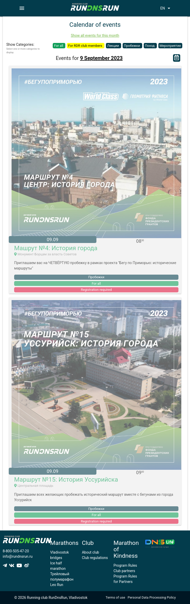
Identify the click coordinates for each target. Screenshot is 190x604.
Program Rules (125, 565)
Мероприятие (170, 46)
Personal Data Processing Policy (152, 597)
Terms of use (115, 597)
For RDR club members (85, 46)
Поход (150, 46)
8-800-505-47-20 (16, 551)
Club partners (124, 571)
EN (166, 8)
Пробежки (132, 46)
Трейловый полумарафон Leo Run (61, 579)
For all (59, 46)
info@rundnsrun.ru (18, 556)
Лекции (113, 46)
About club (90, 552)
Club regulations (95, 558)
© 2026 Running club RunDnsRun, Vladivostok (50, 598)
